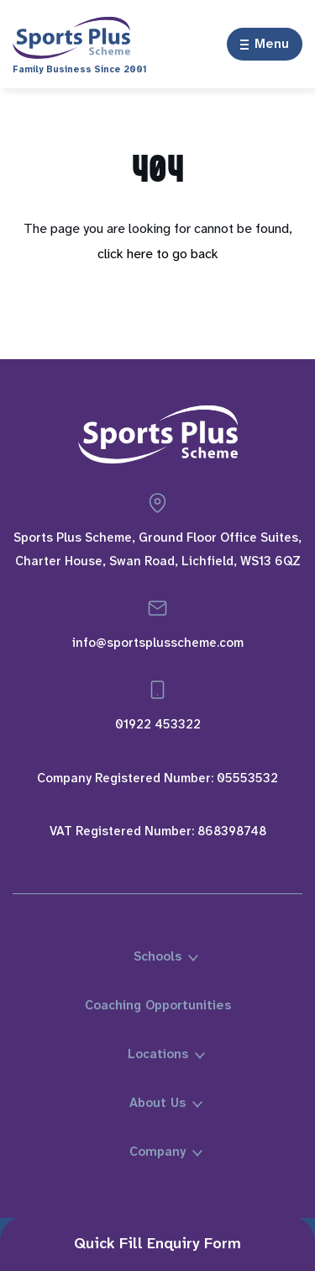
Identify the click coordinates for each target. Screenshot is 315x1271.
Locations (158, 1054)
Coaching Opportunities (158, 1005)
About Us (157, 1102)
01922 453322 (158, 724)
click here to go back (157, 253)
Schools (157, 956)
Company (157, 1151)
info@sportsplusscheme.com (158, 642)
